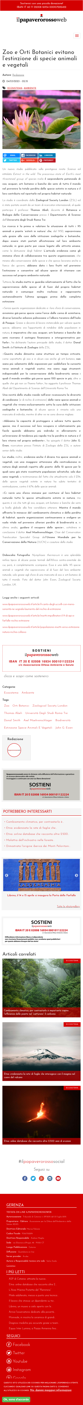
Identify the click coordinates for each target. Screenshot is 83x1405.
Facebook (24, 1178)
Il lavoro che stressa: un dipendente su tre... (32, 1301)
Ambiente (30, 88)
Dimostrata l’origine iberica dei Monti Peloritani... (38, 846)
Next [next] (76, 875)
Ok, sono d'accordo (16, 1399)
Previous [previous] (6, 875)
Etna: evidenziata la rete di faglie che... (31, 828)
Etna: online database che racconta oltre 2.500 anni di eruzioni (37, 1141)
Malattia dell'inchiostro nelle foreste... (30, 840)
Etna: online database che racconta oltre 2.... (33, 1284)
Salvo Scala (51, 1261)
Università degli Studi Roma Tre (46, 713)
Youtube (58, 1178)
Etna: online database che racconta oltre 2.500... (37, 834)
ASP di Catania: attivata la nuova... (28, 1279)
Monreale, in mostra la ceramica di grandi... (32, 1317)
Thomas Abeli (13, 713)
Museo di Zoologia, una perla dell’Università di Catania (41, 895)
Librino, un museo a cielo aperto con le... (31, 1306)
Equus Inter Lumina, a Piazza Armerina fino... (33, 1328)
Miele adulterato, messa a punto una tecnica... (34, 1295)
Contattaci (10, 1266)
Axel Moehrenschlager (38, 720)
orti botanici (20, 705)
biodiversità (63, 720)
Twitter (33, 1178)
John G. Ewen (64, 727)
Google (41, 1178)
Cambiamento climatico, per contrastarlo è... (35, 821)
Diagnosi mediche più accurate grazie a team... (34, 1323)
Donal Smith (12, 720)
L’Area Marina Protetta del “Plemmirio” (30, 1290)
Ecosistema (14, 88)
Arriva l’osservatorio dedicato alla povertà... (32, 1312)
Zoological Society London (49, 705)
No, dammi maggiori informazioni (50, 1390)
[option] (41, 880)
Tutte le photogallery (68, 906)
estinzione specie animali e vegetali (28, 727)
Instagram (49, 1178)
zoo (6, 705)
